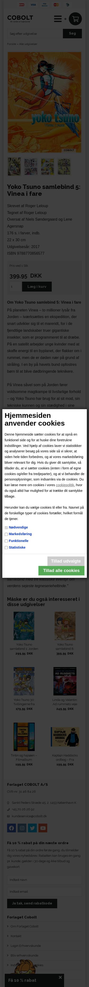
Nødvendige (18, 527)
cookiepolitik (65, 485)
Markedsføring (20, 534)
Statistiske (17, 547)
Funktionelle (18, 541)
